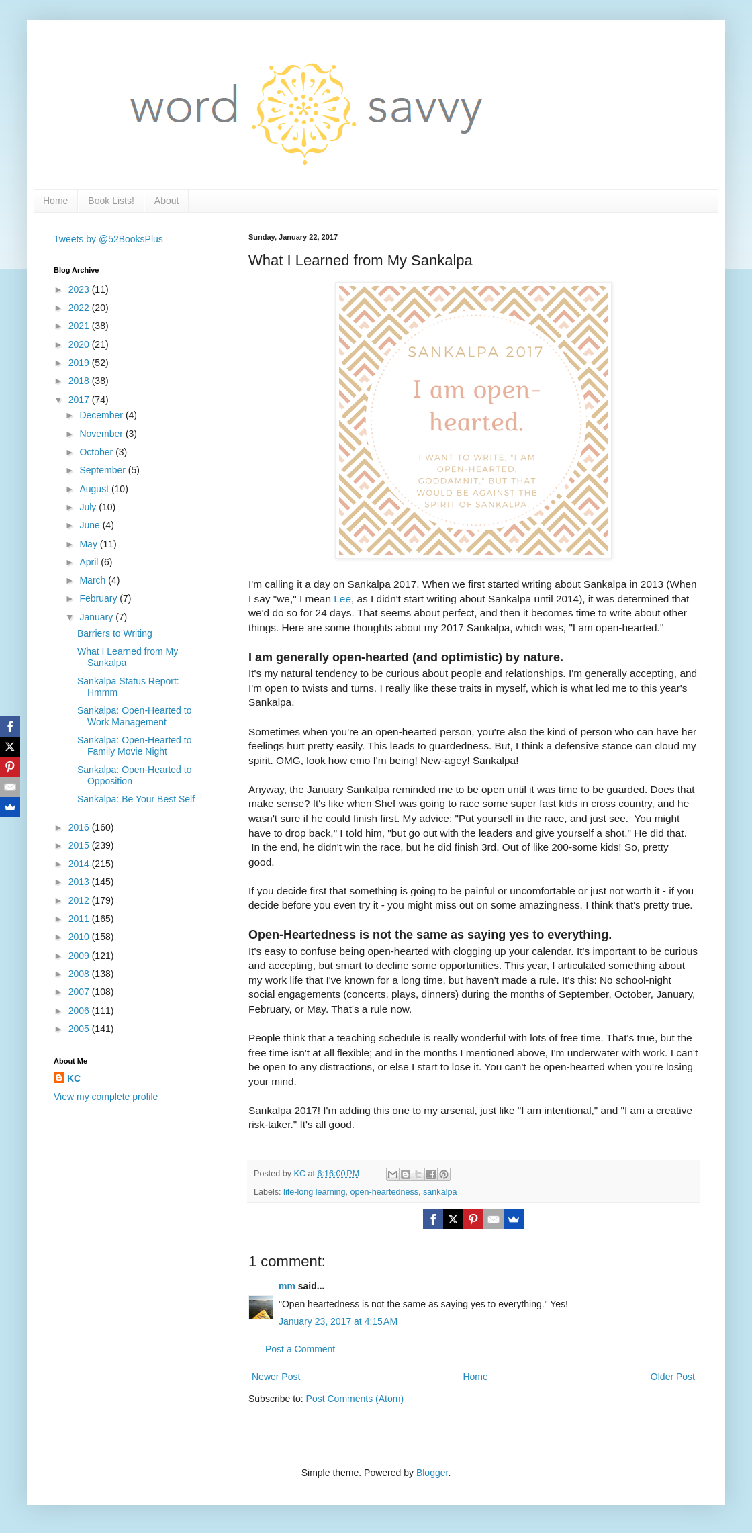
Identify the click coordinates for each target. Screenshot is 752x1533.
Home (55, 200)
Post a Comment (300, 1349)
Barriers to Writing (114, 633)
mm (287, 1286)
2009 (80, 955)
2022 (80, 307)
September (103, 470)
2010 (80, 936)
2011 (80, 918)
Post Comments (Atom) (355, 1398)
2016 (80, 827)
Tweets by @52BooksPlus (108, 239)
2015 (80, 845)
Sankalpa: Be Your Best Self (136, 799)
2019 (80, 362)
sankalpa (440, 1192)
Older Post (673, 1376)
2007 (80, 991)
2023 (80, 289)
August (95, 488)
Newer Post (276, 1376)
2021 (80, 325)
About (166, 200)
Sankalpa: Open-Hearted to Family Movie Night (134, 746)
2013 (80, 881)
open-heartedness (384, 1192)
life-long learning (314, 1192)
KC (74, 1078)
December (102, 415)
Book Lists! (111, 200)
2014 (80, 863)
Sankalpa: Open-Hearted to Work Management (134, 716)
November (102, 433)
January (97, 617)
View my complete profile (106, 1096)
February (99, 598)
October (97, 452)
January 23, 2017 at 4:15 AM (338, 1321)
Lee (342, 598)
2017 (80, 399)
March (93, 580)
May (89, 544)
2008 (80, 973)
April (90, 562)
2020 (80, 344)
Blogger (432, 1472)
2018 (80, 380)
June (90, 525)
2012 (80, 900)
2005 (80, 1028)
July (89, 507)
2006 (80, 1010)
